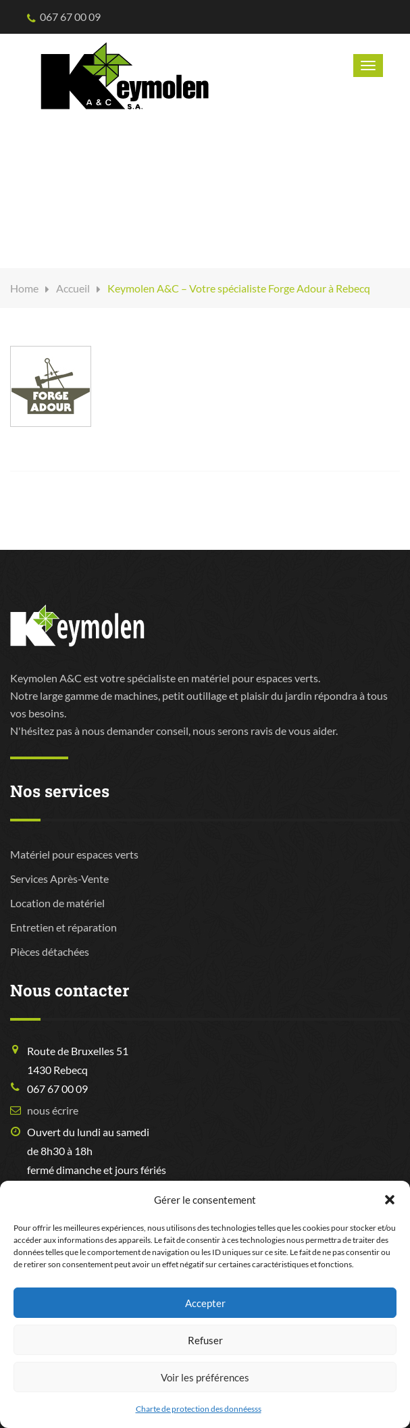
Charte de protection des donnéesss (198, 1409)
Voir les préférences (205, 1377)
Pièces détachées (49, 951)
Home (24, 288)
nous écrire (52, 1110)
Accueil (73, 288)
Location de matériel (57, 902)
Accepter (205, 1303)
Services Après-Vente (59, 878)
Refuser (205, 1340)
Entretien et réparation (63, 927)
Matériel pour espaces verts (74, 854)
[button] (389, 1199)
